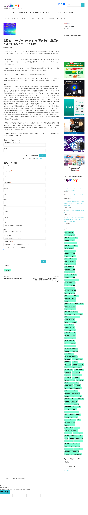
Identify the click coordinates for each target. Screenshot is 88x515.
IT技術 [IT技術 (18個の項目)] (81, 364)
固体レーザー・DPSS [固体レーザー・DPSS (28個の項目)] (70, 346)
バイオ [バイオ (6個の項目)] (75, 391)
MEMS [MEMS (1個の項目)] (67, 435)
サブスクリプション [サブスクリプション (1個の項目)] (70, 422)
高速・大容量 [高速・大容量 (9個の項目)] (76, 377)
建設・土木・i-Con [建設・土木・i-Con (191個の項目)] (70, 264)
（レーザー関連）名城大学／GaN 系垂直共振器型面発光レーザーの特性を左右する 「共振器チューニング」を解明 (74, 219)
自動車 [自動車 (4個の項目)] (67, 401)
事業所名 (6, 188)
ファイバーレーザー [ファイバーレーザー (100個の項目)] (70, 301)
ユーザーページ (68, 468)
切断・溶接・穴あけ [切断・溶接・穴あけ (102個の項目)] (70, 298)
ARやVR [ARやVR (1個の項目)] (72, 438)
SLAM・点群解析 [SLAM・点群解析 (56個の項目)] (69, 325)
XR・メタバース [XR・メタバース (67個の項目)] (78, 314)
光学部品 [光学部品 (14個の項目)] (68, 372)
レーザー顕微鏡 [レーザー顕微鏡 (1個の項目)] (69, 449)
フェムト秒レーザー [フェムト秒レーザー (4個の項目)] (76, 396)
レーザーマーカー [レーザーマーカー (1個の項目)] (78, 433)
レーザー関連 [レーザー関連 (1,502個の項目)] (69, 232)
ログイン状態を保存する (32, 155)
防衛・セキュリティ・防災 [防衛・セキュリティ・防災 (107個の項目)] (71, 295)
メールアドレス (8, 171)
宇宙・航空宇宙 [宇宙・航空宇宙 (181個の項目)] (69, 266)
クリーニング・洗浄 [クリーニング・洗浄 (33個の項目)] (70, 338)
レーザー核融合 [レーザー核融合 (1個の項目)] (69, 441)
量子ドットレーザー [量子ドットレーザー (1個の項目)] (70, 425)
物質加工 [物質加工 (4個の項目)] (67, 398)
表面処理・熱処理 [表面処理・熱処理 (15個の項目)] (78, 369)
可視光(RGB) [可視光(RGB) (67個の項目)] (68, 314)
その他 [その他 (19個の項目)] (75, 361)
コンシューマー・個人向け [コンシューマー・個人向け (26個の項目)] (71, 351)
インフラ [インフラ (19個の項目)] (68, 364)
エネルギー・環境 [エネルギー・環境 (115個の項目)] (70, 288)
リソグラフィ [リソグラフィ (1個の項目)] (68, 454)
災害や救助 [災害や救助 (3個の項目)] (68, 406)
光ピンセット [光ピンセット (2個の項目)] (68, 412)
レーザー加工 (7, 270)
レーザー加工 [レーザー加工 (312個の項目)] (69, 248)
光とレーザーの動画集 (48, 19)
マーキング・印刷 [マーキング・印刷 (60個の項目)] (69, 319)
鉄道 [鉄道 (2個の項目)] (74, 409)
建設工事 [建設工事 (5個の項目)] (67, 393)
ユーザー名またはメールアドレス (12, 142)
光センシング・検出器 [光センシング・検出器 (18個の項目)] (70, 367)
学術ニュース (35, 19)
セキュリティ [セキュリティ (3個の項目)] (68, 404)
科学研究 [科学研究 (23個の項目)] (68, 359)
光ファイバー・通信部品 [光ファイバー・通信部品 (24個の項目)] (71, 356)
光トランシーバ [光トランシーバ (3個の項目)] (76, 406)
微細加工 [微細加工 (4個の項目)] (80, 398)
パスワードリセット (41, 158)
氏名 (5, 176)
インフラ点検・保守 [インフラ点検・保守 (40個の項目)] (70, 330)
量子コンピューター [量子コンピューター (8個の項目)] (70, 380)
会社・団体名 (7, 182)
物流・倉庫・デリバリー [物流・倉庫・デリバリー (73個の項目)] (71, 311)
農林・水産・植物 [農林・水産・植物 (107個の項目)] (70, 293)
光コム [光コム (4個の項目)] (74, 398)
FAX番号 (6, 217)
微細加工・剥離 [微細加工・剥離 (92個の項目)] (79, 303)
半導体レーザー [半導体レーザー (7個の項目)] (69, 385)
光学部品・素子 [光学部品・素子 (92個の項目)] (69, 303)
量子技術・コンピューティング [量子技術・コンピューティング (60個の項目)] (72, 317)
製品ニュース (25, 19)
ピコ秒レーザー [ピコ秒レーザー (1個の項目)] (78, 441)
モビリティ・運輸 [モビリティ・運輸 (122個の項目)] (70, 285)
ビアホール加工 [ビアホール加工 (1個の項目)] (78, 449)
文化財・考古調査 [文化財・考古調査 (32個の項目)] (69, 340)
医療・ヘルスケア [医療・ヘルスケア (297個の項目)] (70, 253)
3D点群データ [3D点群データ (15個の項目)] (68, 369)
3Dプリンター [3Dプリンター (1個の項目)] (79, 438)
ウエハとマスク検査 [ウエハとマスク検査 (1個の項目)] (75, 446)
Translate (71, 28)
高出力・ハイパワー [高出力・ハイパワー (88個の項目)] (70, 306)
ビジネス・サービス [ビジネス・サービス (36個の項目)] (70, 335)
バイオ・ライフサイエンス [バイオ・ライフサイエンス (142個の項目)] (71, 280)
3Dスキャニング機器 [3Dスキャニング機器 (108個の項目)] (70, 290)
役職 (5, 205)
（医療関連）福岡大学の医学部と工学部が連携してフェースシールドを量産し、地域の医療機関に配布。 (74, 203)
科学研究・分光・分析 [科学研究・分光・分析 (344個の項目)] (70, 243)
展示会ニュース (61, 19)
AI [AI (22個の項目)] (81, 359)
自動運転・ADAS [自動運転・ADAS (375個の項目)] (69, 240)
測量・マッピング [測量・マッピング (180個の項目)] (70, 269)
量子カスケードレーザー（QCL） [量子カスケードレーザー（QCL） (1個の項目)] (72, 443)
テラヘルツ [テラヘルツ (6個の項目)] (68, 391)
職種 (5, 229)
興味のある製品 (8, 235)
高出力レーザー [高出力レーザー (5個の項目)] (76, 393)
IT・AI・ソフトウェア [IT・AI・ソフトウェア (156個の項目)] (70, 274)
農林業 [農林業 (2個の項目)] (72, 414)
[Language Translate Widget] (69, 26)
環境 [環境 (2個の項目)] (78, 420)
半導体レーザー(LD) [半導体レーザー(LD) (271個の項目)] (70, 256)
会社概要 (66, 470)
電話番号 (6, 211)
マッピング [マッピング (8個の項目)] (75, 383)
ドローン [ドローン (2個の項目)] (76, 412)
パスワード (6, 148)
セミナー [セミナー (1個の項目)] (77, 427)
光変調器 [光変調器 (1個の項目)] (67, 451)
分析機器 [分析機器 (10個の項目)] (68, 375)
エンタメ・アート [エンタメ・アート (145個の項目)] (70, 277)
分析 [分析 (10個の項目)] (74, 375)
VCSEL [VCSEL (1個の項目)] (67, 430)
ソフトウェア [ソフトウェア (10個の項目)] (76, 372)
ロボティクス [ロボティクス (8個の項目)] (80, 380)
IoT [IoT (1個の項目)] (66, 438)
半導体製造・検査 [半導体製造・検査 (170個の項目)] (70, 272)
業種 (5, 223)
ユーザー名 (7, 165)
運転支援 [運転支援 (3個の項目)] (76, 404)
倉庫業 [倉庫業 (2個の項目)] (78, 414)
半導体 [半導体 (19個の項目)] (75, 364)
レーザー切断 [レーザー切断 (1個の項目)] (75, 451)
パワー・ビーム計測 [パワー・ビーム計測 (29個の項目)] (70, 343)
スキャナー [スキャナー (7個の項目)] (77, 385)
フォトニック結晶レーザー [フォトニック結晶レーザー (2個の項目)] (71, 417)
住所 (5, 194)
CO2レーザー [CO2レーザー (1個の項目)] (68, 433)
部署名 (5, 199)
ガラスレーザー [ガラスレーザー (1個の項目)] (69, 427)
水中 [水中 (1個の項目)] (66, 446)
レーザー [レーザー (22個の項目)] (75, 359)
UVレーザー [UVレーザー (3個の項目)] (68, 409)
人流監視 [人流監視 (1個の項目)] (80, 435)
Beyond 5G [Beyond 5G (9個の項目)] (68, 377)
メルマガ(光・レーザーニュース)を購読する (14, 247)
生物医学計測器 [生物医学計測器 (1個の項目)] (77, 454)
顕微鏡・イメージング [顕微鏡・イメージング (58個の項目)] (70, 322)
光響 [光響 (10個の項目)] (79, 375)
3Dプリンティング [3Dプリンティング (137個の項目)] (70, 282)
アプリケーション (8, 241)
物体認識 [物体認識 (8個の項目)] (67, 383)
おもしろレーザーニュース (11, 19)
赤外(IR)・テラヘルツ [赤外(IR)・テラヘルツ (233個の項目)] (70, 258)
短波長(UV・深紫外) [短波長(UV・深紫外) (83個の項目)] (70, 309)
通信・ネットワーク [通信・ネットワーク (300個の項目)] (70, 251)
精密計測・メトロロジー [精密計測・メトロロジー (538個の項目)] (71, 237)
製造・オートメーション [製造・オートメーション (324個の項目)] (71, 245)
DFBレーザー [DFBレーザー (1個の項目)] (74, 430)
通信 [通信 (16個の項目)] (79, 367)
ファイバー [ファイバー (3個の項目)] (74, 401)
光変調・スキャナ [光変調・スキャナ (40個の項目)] (69, 327)
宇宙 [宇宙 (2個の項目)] (66, 414)
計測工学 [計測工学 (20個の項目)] (68, 361)
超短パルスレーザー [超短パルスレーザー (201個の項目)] (70, 261)
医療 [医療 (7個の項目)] (71, 388)
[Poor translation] (7, 492)
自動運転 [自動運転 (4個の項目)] (67, 396)
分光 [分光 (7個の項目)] (66, 388)
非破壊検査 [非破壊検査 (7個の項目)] (78, 388)
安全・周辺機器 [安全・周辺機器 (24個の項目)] (69, 354)
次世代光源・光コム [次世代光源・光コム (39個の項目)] (70, 332)
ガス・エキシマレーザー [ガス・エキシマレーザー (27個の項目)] (71, 348)
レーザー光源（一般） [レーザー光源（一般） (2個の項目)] (70, 420)
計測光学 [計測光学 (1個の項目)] (73, 435)
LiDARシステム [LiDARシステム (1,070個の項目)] (69, 235)
